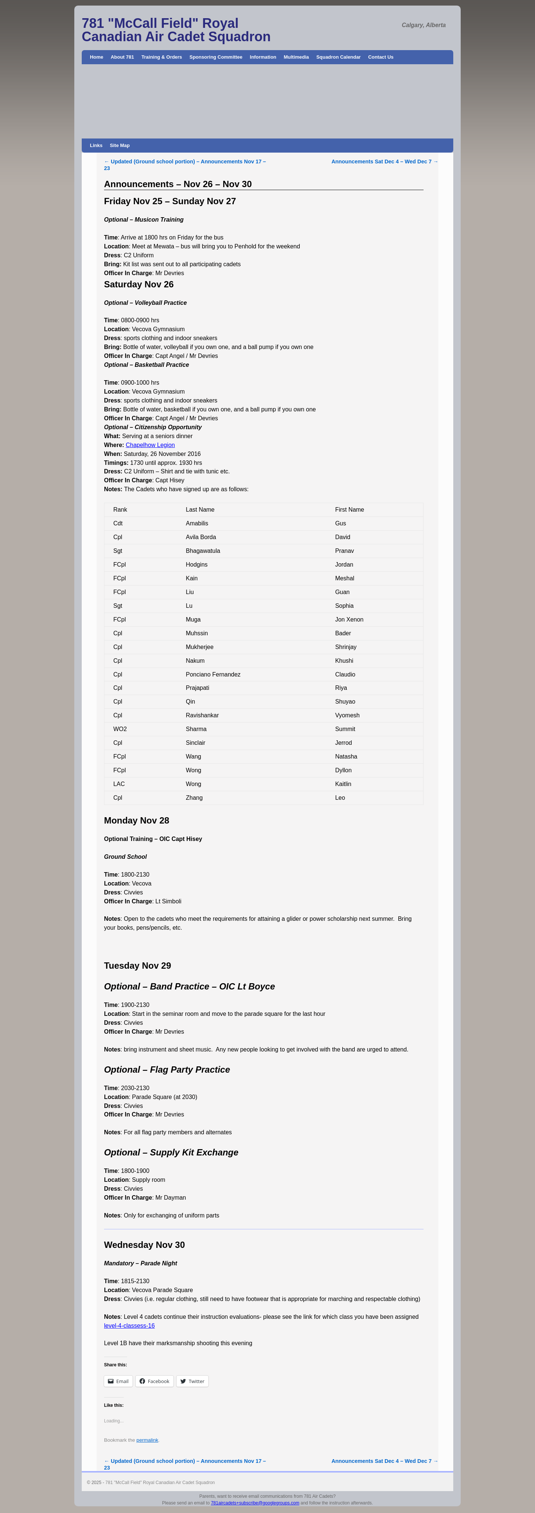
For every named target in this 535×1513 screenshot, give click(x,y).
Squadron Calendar (338, 57)
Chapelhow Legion (150, 445)
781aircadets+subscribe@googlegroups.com (255, 1503)
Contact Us (380, 57)
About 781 (122, 57)
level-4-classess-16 (129, 1326)
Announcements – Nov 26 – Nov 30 (178, 184)
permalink (147, 1440)
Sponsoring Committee (216, 57)
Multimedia (296, 57)
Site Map (120, 145)
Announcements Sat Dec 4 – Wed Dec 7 (384, 161)
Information (263, 57)
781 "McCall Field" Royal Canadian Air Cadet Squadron (176, 30)
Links (96, 145)
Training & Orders (162, 57)
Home (96, 57)
